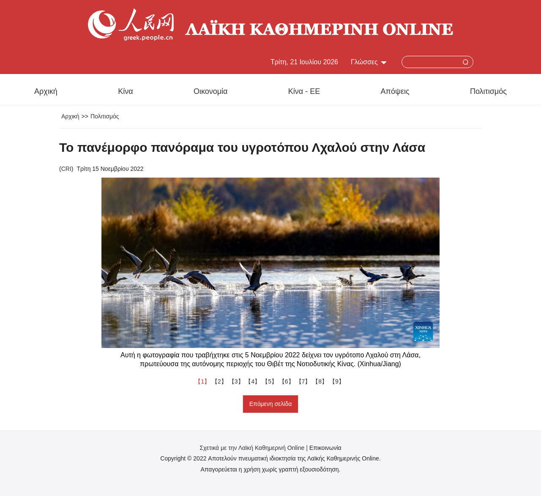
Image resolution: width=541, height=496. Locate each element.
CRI (66, 168)
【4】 (253, 381)
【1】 (203, 381)
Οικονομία (211, 91)
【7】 (304, 381)
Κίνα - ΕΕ (304, 91)
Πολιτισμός (488, 91)
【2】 (220, 381)
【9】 (337, 381)
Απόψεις (395, 91)
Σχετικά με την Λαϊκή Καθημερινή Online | (254, 447)
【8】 (320, 381)
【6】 (287, 381)
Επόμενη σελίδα (270, 403)
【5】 (270, 381)
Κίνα (125, 91)
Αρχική (45, 91)
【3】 (237, 381)
